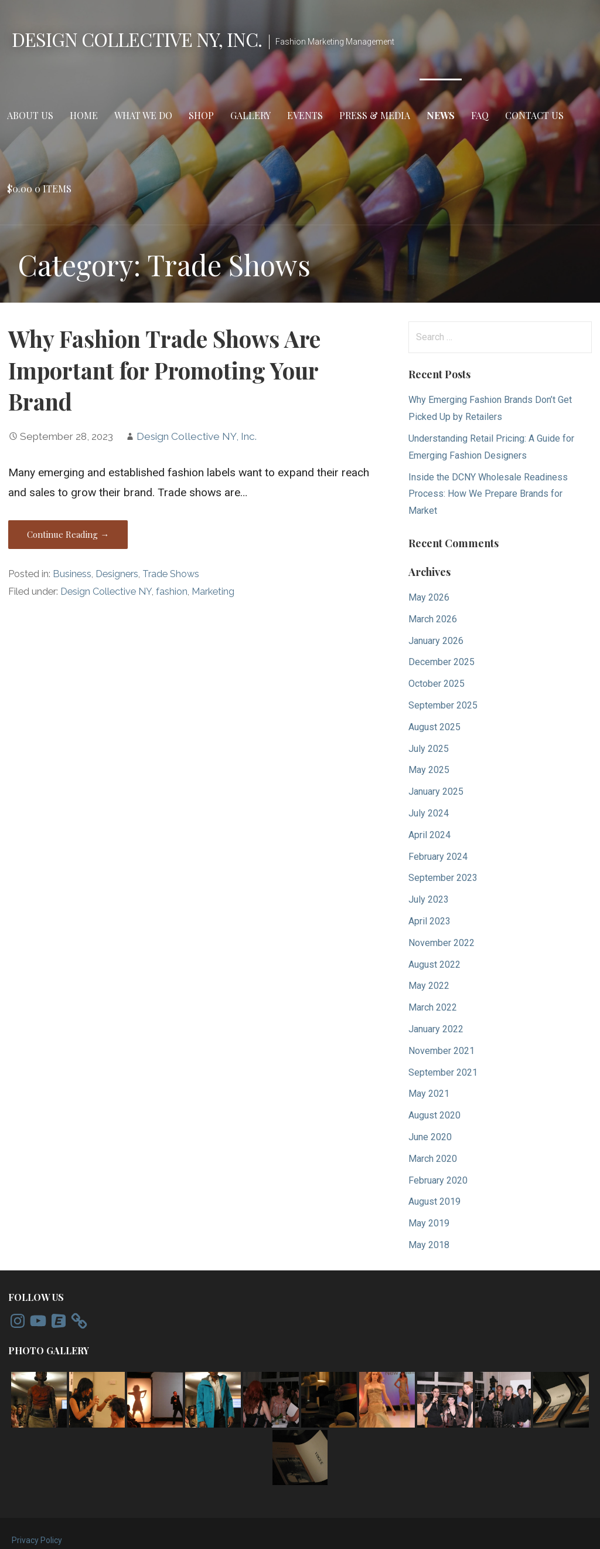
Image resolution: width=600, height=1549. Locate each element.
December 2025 (441, 661)
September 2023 (443, 877)
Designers (117, 573)
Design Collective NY (106, 591)
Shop (201, 115)
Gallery (250, 115)
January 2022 (435, 1029)
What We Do (143, 115)
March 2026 (432, 619)
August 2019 (434, 1201)
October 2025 (436, 683)
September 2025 (443, 705)
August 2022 (434, 964)
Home (84, 115)
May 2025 (428, 769)
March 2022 (432, 1007)
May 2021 (428, 1093)
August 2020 (434, 1115)
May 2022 (428, 985)
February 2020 (438, 1180)
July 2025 (428, 748)
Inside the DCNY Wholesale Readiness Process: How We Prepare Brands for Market (488, 494)
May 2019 (428, 1223)
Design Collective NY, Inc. (137, 39)
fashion (172, 591)
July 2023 (428, 899)
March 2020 (432, 1158)
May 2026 (428, 597)
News (441, 115)
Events (305, 115)
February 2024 (438, 856)
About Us (30, 115)
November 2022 (441, 942)
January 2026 (435, 640)
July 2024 (428, 813)
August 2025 (434, 727)
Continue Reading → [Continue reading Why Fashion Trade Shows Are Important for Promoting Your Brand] (68, 534)
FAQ (480, 115)
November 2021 (441, 1050)
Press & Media (374, 115)
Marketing (213, 591)
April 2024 (429, 834)
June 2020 (430, 1137)
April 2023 (429, 921)
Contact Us (534, 115)
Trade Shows (170, 573)
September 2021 (443, 1072)
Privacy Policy (37, 1540)
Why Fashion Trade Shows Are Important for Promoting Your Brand (164, 370)
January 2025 (435, 791)
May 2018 (428, 1244)
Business (72, 573)
